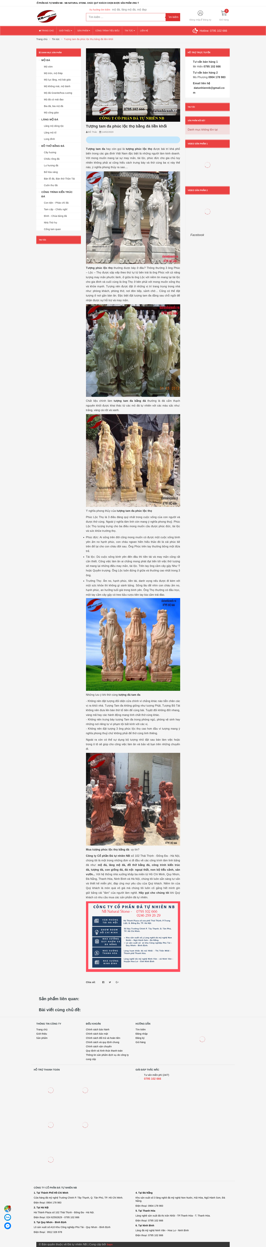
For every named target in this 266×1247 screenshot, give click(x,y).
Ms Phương (200, 77)
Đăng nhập (195, 19)
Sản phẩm (83, 30)
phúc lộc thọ (143, 510)
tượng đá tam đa (129, 694)
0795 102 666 (212, 66)
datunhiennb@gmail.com (209, 90)
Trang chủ (46, 30)
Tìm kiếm (141, 1029)
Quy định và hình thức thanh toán (104, 1050)
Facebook (197, 235)
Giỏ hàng (141, 1042)
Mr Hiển (198, 66)
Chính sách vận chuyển (99, 1046)
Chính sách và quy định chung (102, 1042)
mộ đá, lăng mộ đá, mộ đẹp (129, 9)
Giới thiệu (65, 30)
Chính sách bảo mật (97, 1033)
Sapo (110, 1244)
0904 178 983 (217, 77)
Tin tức (130, 30)
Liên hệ (144, 30)
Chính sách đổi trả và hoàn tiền (103, 1038)
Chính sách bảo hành (97, 1029)
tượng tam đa (123, 400)
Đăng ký (207, 19)
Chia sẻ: (91, 982)
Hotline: (213, 30)
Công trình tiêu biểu (108, 30)
